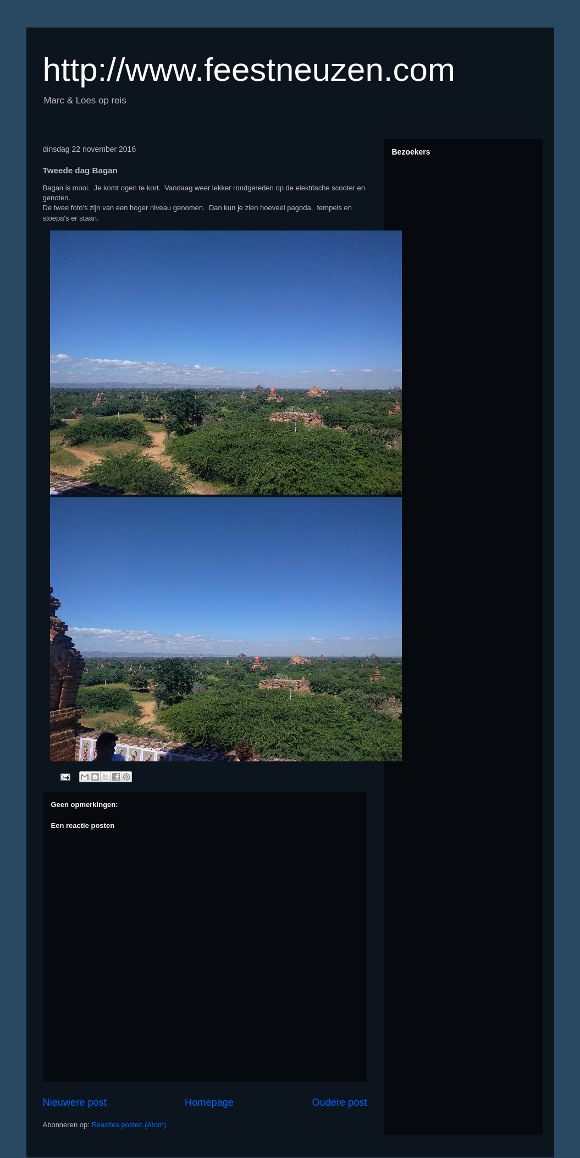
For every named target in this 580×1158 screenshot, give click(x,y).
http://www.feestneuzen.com (249, 69)
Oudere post (339, 1102)
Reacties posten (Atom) (128, 1125)
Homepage (209, 1102)
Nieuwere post (75, 1102)
